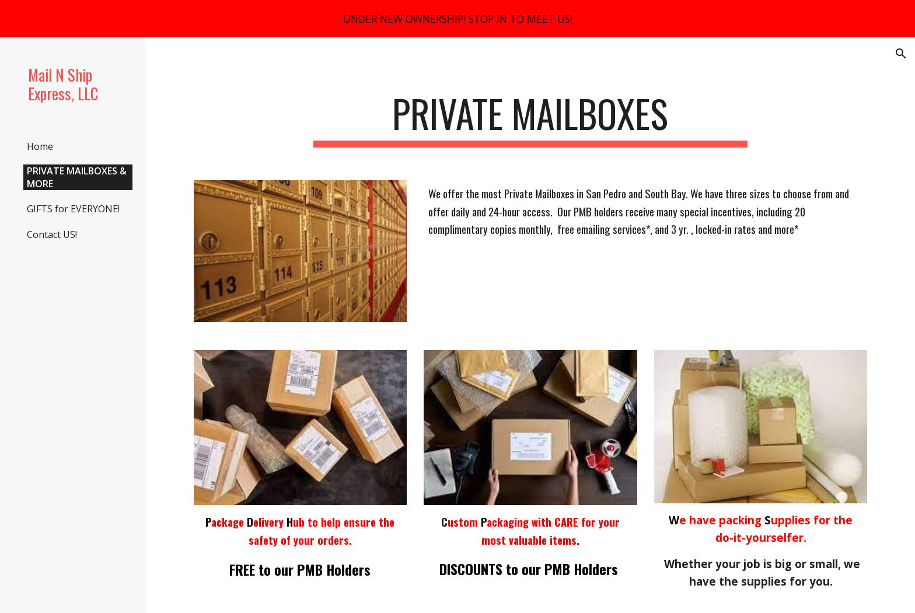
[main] (530, 119)
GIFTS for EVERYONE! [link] (73, 208)
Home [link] (40, 146)
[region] (457, 18)
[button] (901, 54)
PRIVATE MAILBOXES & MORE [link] (77, 177)
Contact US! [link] (52, 234)
